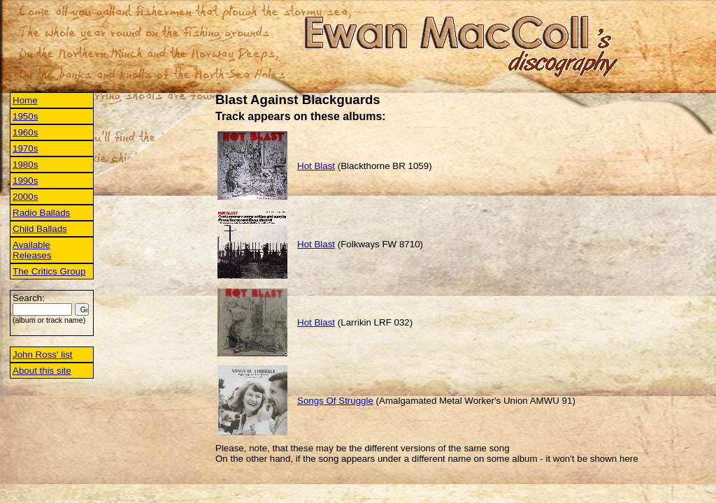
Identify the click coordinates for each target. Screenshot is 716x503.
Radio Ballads (41, 212)
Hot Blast (316, 166)
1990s (25, 180)
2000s (25, 196)
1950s (25, 116)
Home (25, 100)
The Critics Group (49, 271)
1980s (25, 164)
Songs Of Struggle (335, 400)
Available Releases (32, 250)
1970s (25, 148)
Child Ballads (40, 229)
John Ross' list (43, 354)
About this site (42, 370)
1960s (25, 132)
